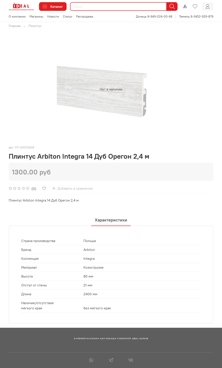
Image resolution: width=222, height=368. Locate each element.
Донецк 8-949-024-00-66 (154, 16)
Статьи (67, 16)
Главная (15, 26)
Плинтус (35, 26)
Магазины (36, 16)
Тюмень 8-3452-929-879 (196, 16)
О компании (17, 16)
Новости (53, 16)
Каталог (53, 6)
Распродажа (84, 16)
